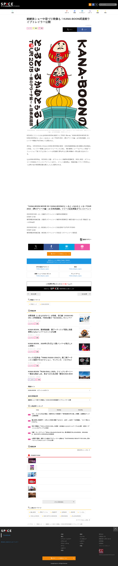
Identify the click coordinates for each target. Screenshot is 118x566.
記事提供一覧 (102, 536)
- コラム (81, 543)
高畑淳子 (54, 512)
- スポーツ (63, 548)
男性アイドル (43, 512)
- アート (62, 545)
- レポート (81, 541)
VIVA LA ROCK (34, 516)
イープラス (30, 524)
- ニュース (81, 536)
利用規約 (101, 543)
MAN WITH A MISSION (49, 516)
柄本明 (72, 512)
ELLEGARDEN (76, 516)
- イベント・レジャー (65, 538)
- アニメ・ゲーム (64, 543)
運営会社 (101, 534)
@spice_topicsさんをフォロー (9, 542)
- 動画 (80, 534)
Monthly (80, 410)
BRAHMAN (64, 516)
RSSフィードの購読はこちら (60, 254)
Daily (37, 410)
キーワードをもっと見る (83, 520)
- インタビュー (83, 538)
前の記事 (32, 294)
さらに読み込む (64, 502)
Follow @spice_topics (42, 269)
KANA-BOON (44, 304)
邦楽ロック (33, 304)
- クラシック (63, 541)
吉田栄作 (63, 512)
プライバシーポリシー (104, 545)
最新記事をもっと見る (83, 450)
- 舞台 (61, 536)
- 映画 (61, 550)
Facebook (6, 535)
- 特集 (80, 545)
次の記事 (86, 294)
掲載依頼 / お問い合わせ (105, 538)
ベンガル (81, 512)
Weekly (59, 410)
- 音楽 (61, 534)
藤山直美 (32, 512)
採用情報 (101, 541)
